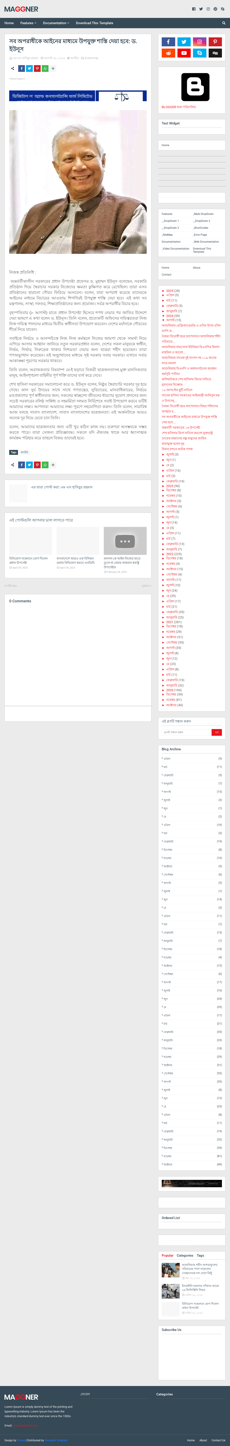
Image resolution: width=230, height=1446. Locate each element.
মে (167, 465)
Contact (166, 274)
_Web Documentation (206, 241)
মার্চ (168, 300)
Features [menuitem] (26, 23)
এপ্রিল (170, 295)
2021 (169, 622)
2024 (169, 316)
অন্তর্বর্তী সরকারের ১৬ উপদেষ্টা (181, 427)
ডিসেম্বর (171, 490)
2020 (169, 690)
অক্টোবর (171, 501)
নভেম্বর (170, 495)
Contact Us (219, 1440)
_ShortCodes (200, 227)
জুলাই (170, 454)
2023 (169, 486)
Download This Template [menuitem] (94, 23)
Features (167, 214)
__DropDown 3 (170, 227)
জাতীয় (74, 58)
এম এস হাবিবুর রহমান (25, 58)
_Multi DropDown (203, 214)
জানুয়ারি (171, 311)
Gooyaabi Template (56, 1440)
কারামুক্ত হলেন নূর (173, 443)
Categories (185, 1255)
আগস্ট (170, 320)
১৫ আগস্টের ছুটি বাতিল (177, 390)
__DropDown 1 (170, 220)
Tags (200, 1255)
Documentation (171, 241)
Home (165, 145)
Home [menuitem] (9, 23)
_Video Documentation (175, 248)
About (196, 267)
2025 (169, 291)
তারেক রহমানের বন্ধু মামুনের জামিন (184, 438)
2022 (169, 554)
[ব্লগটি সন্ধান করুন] (186, 732)
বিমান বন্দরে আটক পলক (177, 449)
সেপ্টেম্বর (171, 506)
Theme (21, 1440)
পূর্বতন (145, 585)
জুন (168, 460)
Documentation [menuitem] (54, 23)
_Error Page (200, 234)
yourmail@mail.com (25, 1425)
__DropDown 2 (201, 220)
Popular (167, 1255)
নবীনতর (12, 585)
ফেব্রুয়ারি (172, 306)
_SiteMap (167, 234)
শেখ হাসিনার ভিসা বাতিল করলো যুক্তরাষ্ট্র (187, 433)
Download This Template (202, 250)
